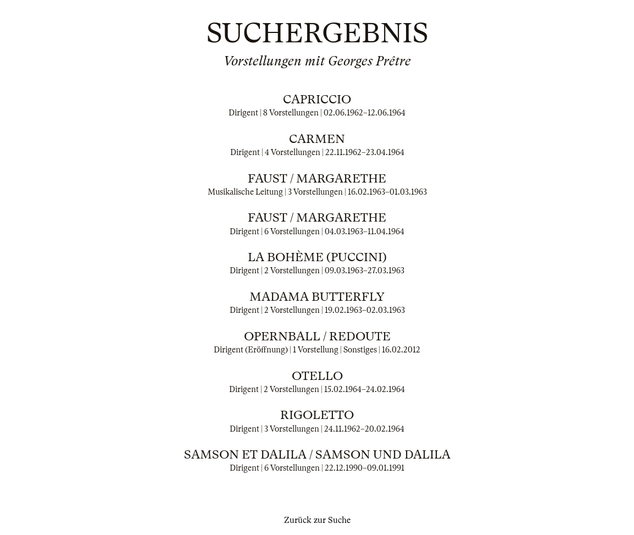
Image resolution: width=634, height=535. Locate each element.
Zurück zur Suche (317, 520)
